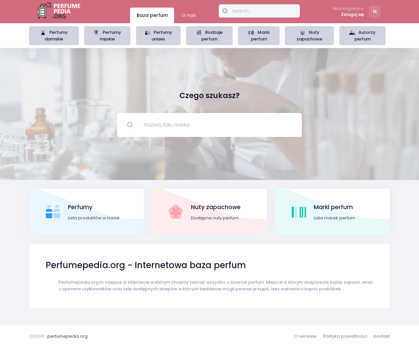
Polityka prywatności (345, 336)
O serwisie (305, 336)
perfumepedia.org (67, 336)
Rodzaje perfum (209, 35)
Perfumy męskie (107, 35)
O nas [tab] (189, 15)
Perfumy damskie (54, 35)
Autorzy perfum (362, 35)
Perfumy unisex (158, 35)
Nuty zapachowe (309, 35)
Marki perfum (258, 35)
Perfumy (80, 207)
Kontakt (382, 336)
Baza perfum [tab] (152, 15)
